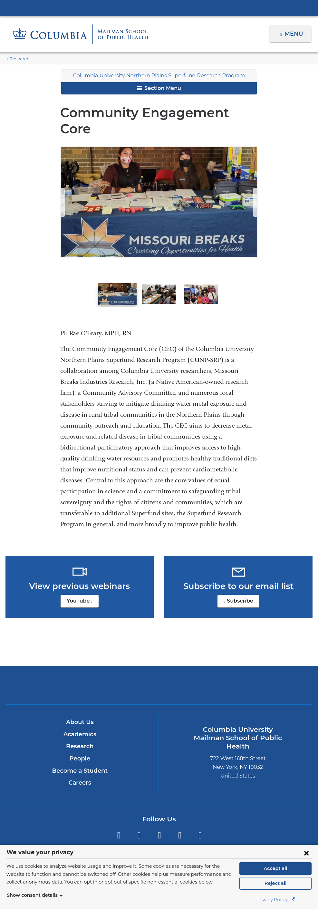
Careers (80, 764)
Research (18, 58)
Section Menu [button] (159, 88)
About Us (80, 703)
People (79, 740)
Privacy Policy (275, 899)
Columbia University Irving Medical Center (159, 8)
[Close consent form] (306, 853)
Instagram (159, 816)
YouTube (83, 584)
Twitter (118, 816)
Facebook (139, 816)
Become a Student (79, 752)
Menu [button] (294, 34)
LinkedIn (179, 816)
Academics (79, 715)
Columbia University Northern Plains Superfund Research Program (158, 75)
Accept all (275, 868)
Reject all (275, 883)
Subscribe (242, 584)
